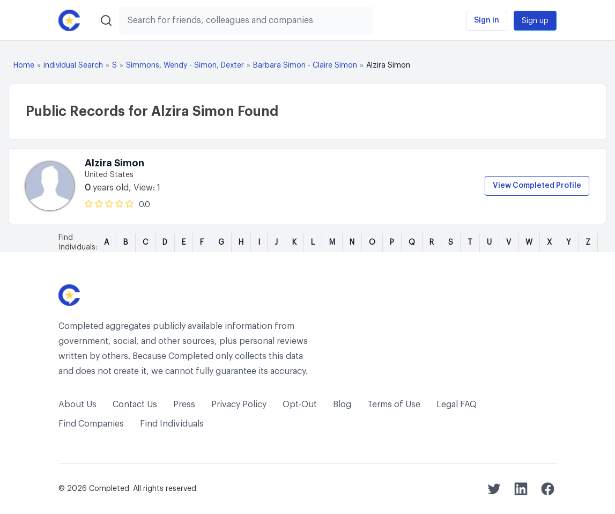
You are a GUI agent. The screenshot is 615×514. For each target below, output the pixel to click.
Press (184, 404)
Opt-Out (300, 404)
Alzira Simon (114, 163)
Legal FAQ (456, 404)
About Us (77, 404)
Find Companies (91, 424)
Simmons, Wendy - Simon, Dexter (185, 65)
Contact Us (135, 404)
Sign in (486, 20)
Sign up (535, 21)
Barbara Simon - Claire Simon (305, 65)
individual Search (73, 65)
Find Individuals (172, 424)
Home (23, 65)
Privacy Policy (238, 404)
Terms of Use (393, 404)
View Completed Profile (537, 185)
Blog (342, 404)
